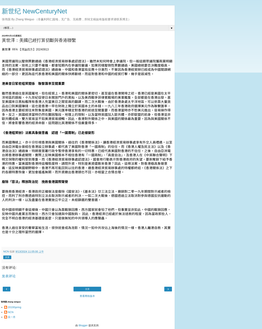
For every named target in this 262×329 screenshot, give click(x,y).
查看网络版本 (87, 296)
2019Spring (14, 307)
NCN (10, 312)
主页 (87, 289)
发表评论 (9, 276)
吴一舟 (11, 317)
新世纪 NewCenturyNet (34, 11)
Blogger (83, 325)
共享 (7, 257)
